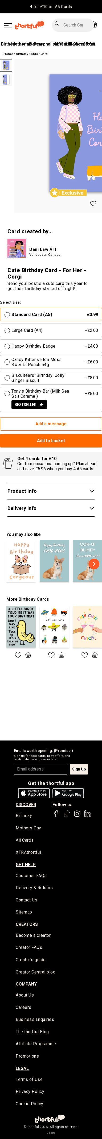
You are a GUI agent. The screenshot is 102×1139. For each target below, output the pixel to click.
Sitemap (24, 912)
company (26, 984)
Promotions (27, 1056)
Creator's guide (31, 959)
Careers (23, 1007)
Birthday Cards (27, 54)
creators (27, 924)
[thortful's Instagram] (77, 816)
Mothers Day (28, 827)
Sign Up (79, 769)
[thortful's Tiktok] (67, 816)
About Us (25, 995)
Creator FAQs (29, 947)
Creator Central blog (35, 972)
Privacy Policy (30, 1091)
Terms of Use (29, 1079)
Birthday (9, 44)
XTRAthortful (28, 852)
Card (44, 54)
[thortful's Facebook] (56, 816)
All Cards (25, 840)
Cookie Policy (29, 1103)
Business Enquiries (35, 1019)
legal (22, 1068)
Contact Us (26, 900)
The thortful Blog (32, 1031)
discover (26, 804)
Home (8, 54)
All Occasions (80, 44)
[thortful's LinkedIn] (88, 816)
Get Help (26, 864)
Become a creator (33, 935)
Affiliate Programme (36, 1043)
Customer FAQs (31, 875)
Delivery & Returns (34, 887)
